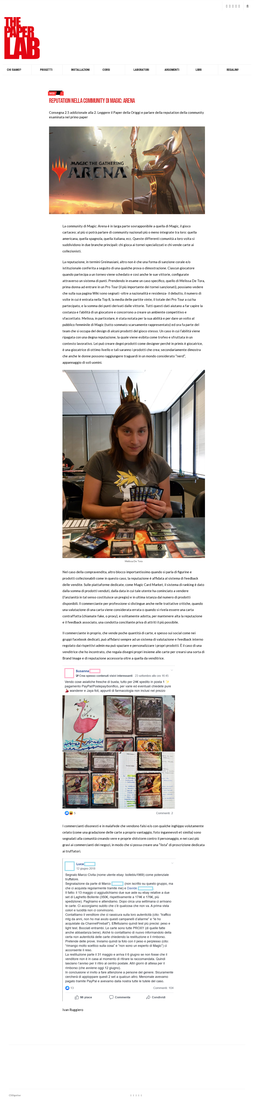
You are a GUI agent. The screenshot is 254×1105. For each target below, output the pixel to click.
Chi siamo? (14, 69)
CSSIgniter (15, 1095)
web (52, 93)
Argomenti (172, 69)
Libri (199, 69)
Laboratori (141, 69)
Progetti (46, 69)
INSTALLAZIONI (80, 69)
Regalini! (232, 69)
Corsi (106, 69)
